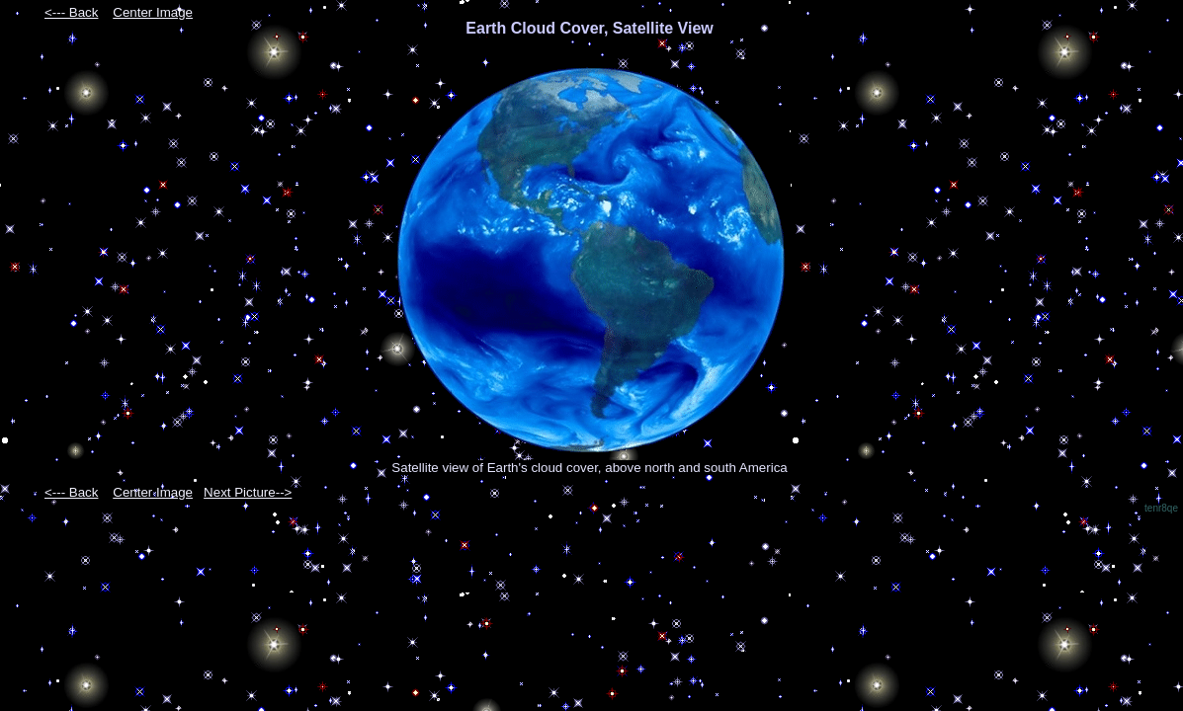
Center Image (153, 12)
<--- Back (71, 12)
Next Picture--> (248, 492)
